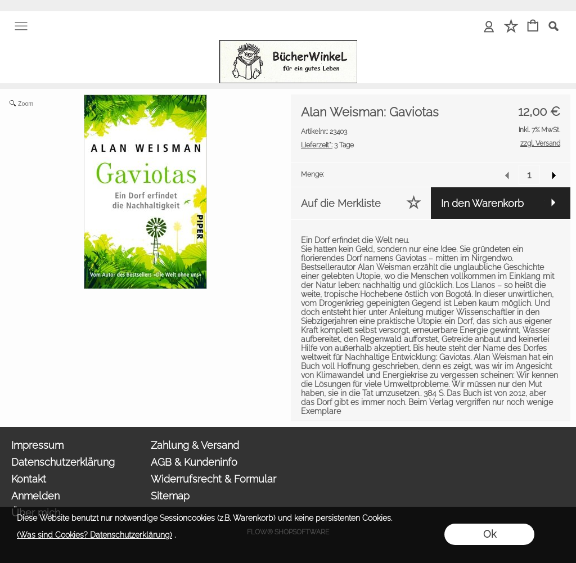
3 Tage (327, 145)
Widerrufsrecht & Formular (213, 479)
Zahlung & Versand (195, 445)
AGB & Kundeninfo (194, 462)
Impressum (37, 445)
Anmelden (35, 496)
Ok (489, 534)
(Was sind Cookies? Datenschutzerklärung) (94, 534)
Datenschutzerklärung (63, 462)
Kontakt (28, 479)
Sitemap (170, 496)
